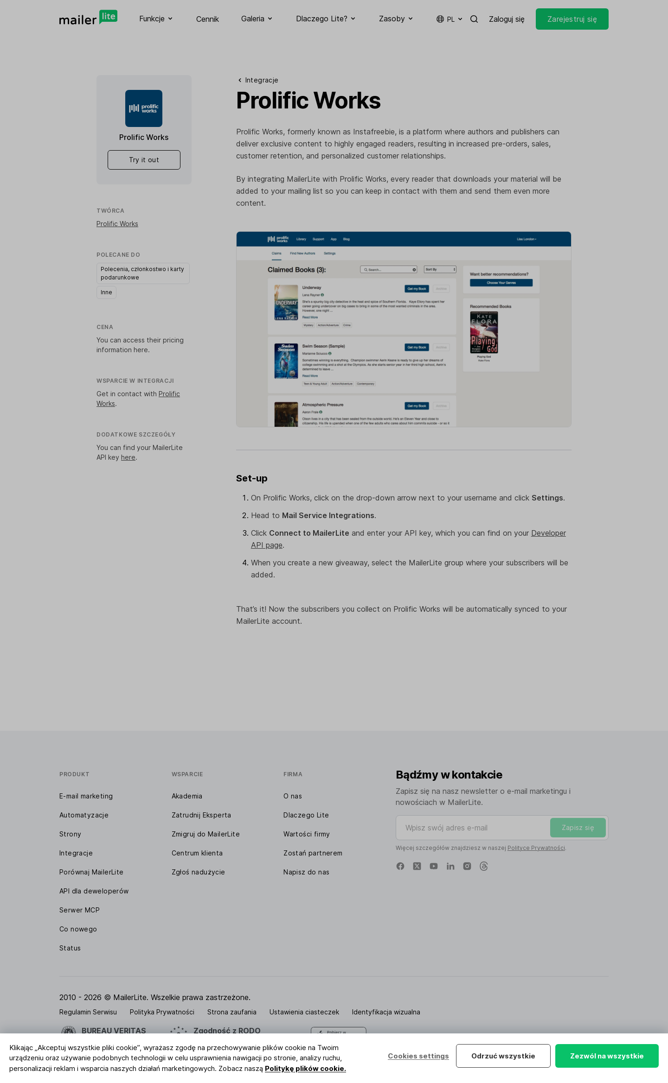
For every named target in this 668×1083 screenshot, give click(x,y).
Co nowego (78, 929)
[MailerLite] (88, 17)
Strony (70, 834)
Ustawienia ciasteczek (304, 1012)
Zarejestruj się (572, 19)
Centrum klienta (197, 853)
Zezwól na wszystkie (607, 1055)
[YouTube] (433, 866)
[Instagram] (467, 866)
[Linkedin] (450, 866)
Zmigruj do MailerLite (206, 834)
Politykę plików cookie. (305, 1068)
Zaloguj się (507, 19)
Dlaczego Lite (306, 815)
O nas (292, 796)
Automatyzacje (84, 815)
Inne (106, 292)
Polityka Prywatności (162, 1012)
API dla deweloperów (94, 891)
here (141, 350)
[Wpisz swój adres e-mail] (502, 827)
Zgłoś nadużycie (198, 872)
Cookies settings (418, 1055)
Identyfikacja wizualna (386, 1012)
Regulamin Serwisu (88, 1012)
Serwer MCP (79, 910)
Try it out (144, 160)
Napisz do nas (306, 872)
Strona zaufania (232, 1012)
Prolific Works (117, 224)
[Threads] (483, 866)
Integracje (76, 853)
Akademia (187, 796)
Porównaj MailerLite (91, 872)
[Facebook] (400, 866)
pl (450, 19)
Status (70, 948)
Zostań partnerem (312, 853)
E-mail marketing (86, 796)
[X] (417, 866)
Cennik (207, 19)
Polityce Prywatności (536, 847)
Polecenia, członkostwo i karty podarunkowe (142, 273)
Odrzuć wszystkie (503, 1055)
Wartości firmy (306, 834)
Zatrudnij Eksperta (201, 815)
